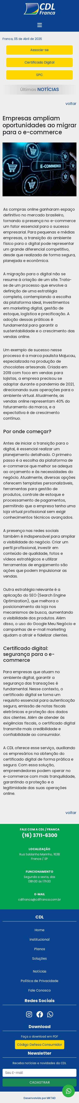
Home (39, 930)
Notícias (39, 971)
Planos (39, 949)
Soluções (39, 958)
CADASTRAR (39, 1082)
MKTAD (51, 1098)
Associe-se (39, 49)
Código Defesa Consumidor (39, 1044)
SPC (39, 74)
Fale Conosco (39, 990)
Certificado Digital (39, 62)
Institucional (39, 939)
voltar (71, 103)
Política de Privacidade (39, 980)
